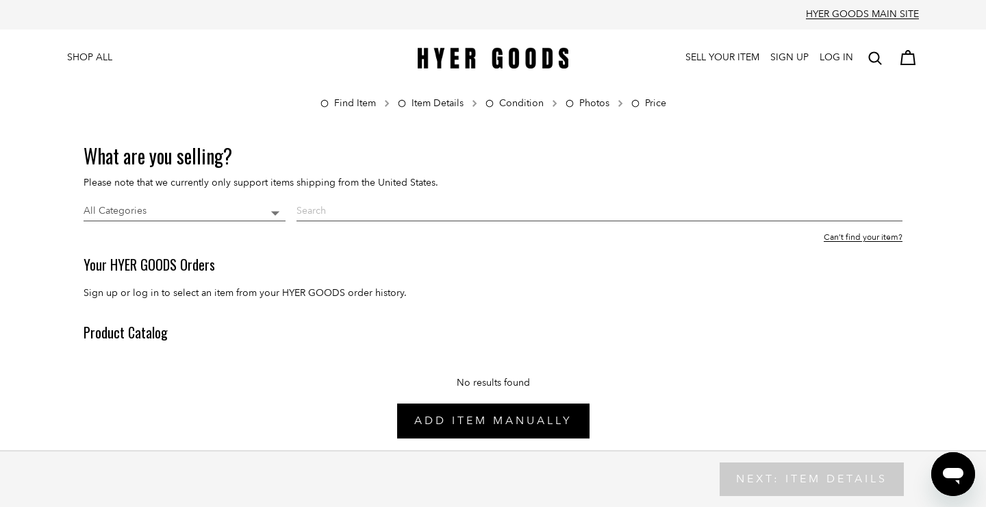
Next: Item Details (811, 478)
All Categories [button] (115, 210)
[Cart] (908, 58)
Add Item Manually (493, 420)
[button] (875, 58)
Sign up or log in (121, 292)
